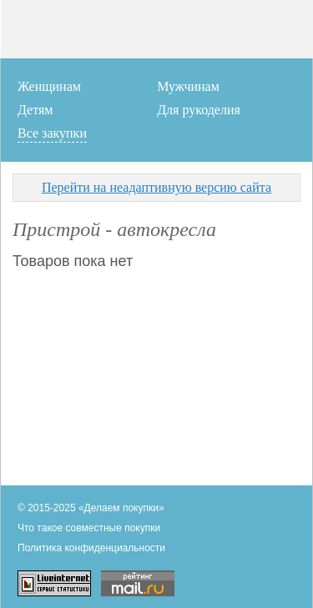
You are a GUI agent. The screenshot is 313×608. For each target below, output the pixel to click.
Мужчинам (188, 86)
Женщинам (49, 86)
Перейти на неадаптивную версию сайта (156, 187)
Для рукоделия (198, 110)
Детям (35, 110)
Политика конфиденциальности (91, 548)
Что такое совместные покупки (89, 528)
